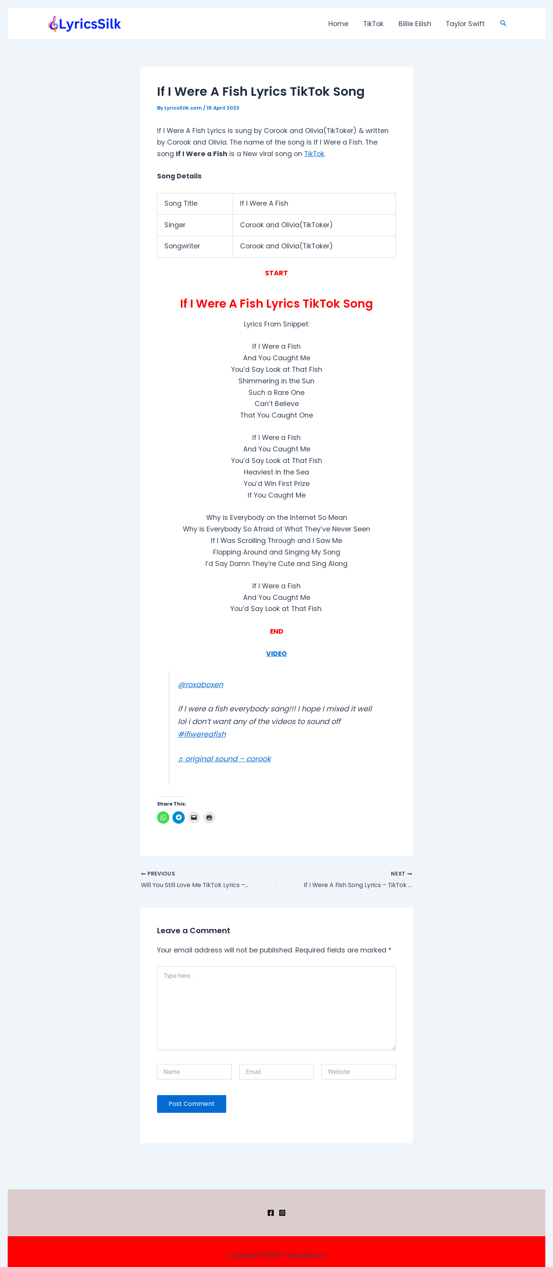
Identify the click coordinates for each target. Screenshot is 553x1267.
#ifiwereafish (202, 734)
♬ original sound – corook (225, 759)
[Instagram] (282, 1212)
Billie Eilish (417, 23)
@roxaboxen (201, 684)
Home (343, 23)
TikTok (377, 23)
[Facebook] (270, 1212)
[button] (503, 23)
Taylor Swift (466, 23)
